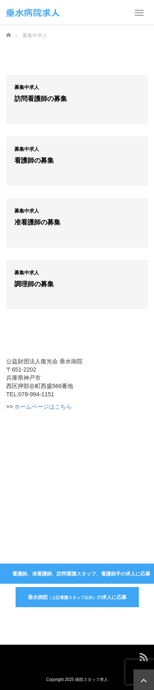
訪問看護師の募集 (40, 98)
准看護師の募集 (37, 222)
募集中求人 (26, 87)
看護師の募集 (34, 160)
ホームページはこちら (43, 406)
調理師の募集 (34, 284)
